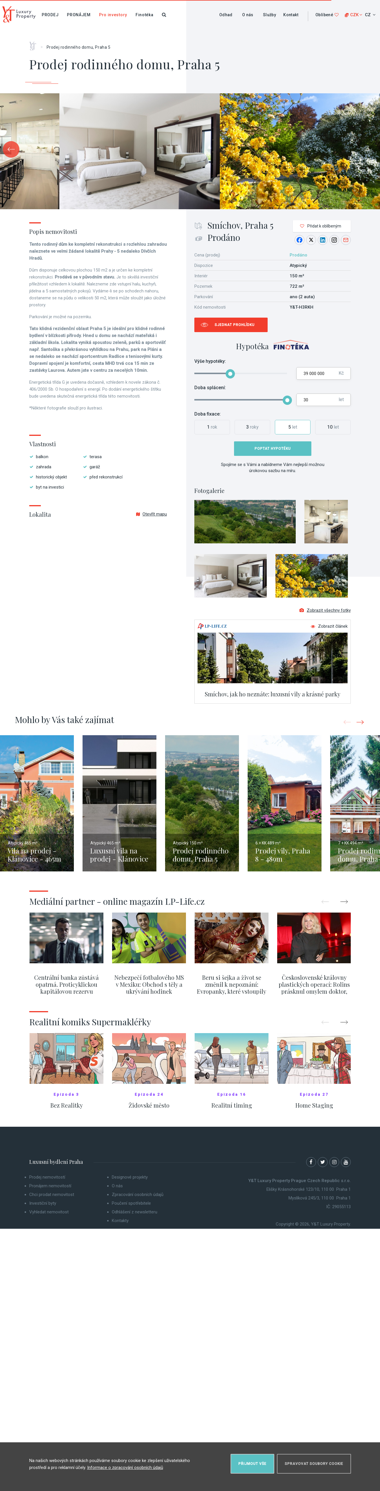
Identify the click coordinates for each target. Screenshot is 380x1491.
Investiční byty (42, 1203)
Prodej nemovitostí (47, 1177)
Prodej (50, 14)
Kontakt (290, 14)
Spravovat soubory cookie (314, 1464)
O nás (247, 14)
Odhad (226, 14)
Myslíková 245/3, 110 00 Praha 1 (319, 1198)
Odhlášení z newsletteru (134, 1212)
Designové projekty (130, 1177)
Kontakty (120, 1220)
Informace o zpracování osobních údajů (125, 1467)
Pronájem (79, 14)
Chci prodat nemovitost (51, 1194)
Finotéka (145, 14)
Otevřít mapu (151, 514)
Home (35, 44)
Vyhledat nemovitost (49, 1212)
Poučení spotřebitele (131, 1203)
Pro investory (113, 14)
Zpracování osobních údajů (137, 1194)
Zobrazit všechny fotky (325, 610)
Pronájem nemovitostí (50, 1185)
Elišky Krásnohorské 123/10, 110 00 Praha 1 (308, 1189)
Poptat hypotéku (273, 449)
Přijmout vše (252, 1464)
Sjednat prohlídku (235, 325)
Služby (269, 14)
